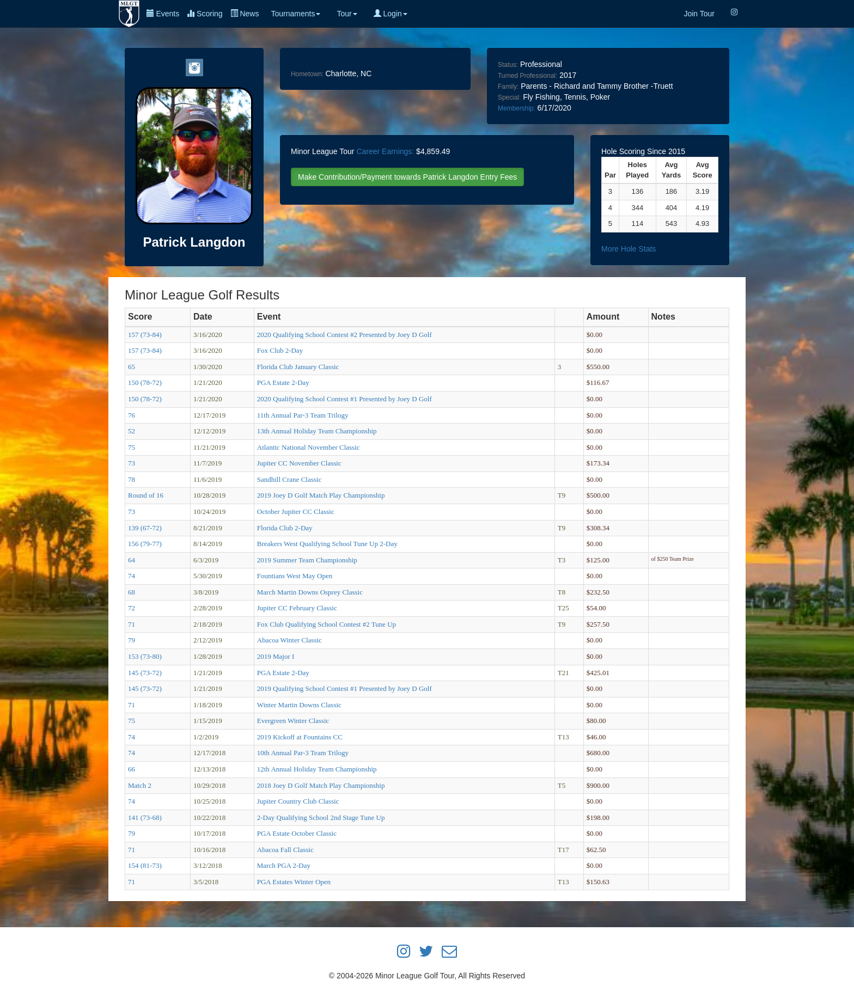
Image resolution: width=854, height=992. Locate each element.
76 (131, 415)
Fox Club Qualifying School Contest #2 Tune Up (326, 624)
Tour (347, 13)
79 (131, 640)
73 (131, 463)
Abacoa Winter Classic (289, 640)
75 (131, 447)
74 (131, 576)
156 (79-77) (145, 544)
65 (131, 367)
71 (131, 624)
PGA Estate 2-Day (283, 382)
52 (131, 431)
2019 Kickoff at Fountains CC (300, 737)
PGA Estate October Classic (297, 833)
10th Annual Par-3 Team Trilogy (303, 753)
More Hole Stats (628, 248)
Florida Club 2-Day (285, 528)
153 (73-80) (145, 656)
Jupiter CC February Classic (297, 608)
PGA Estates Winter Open (294, 882)
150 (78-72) (145, 382)
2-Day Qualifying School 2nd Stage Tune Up (321, 817)
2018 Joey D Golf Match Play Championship (321, 785)
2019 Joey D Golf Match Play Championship (321, 495)
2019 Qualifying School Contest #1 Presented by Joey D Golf (344, 688)
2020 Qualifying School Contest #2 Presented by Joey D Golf (344, 334)
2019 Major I (276, 656)
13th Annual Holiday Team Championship (317, 431)
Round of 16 (145, 495)
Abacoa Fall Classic (285, 850)
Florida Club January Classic (298, 367)
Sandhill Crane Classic (289, 479)
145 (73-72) (145, 673)
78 (131, 479)
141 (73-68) (145, 817)
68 (131, 592)
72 (131, 608)
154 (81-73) (145, 865)
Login (390, 13)
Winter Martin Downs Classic (299, 705)
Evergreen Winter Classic (293, 721)
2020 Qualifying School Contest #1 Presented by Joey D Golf (344, 399)
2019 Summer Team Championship (307, 560)
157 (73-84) (145, 334)
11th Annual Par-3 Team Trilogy (303, 415)
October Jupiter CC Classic (295, 511)
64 (131, 560)
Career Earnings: (385, 151)
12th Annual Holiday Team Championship (317, 769)
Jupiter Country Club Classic (298, 801)
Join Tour (699, 13)
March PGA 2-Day (283, 865)
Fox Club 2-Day (280, 350)
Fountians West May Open (294, 576)
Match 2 (139, 785)
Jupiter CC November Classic (299, 463)
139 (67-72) (145, 528)
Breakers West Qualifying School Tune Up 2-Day (327, 544)
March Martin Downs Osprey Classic (310, 592)
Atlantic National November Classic (308, 447)
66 (131, 769)
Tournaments (295, 13)
